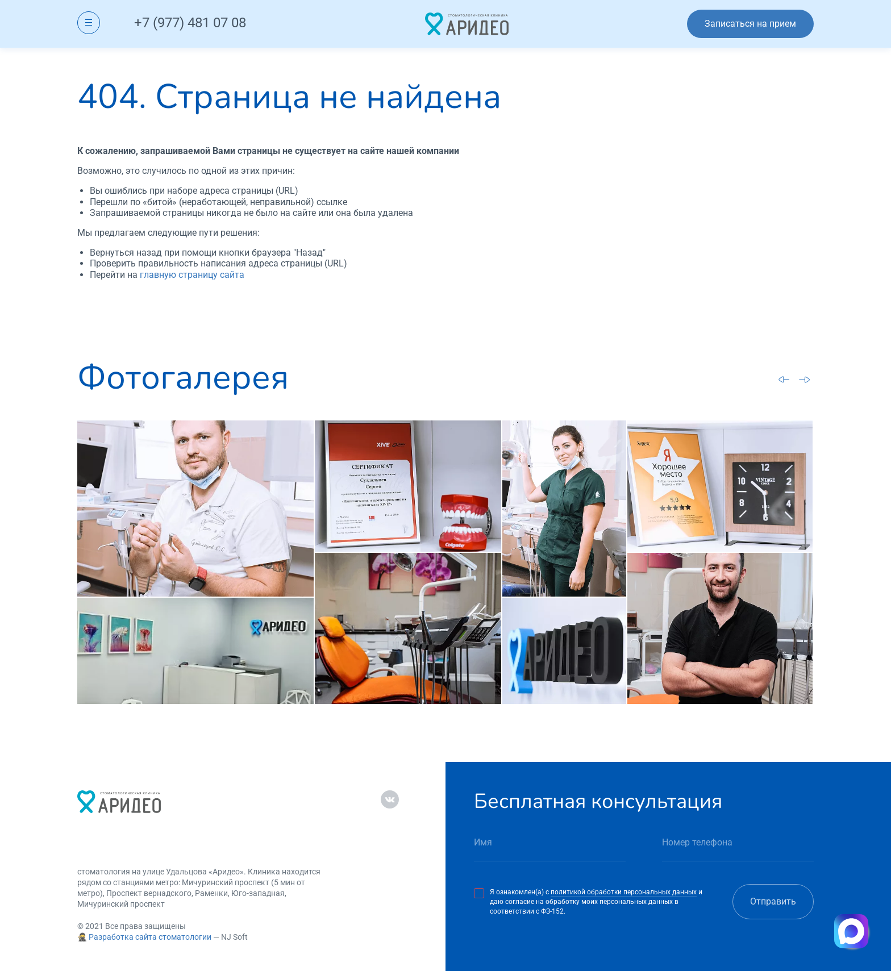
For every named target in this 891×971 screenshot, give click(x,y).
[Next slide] (805, 379)
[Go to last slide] (784, 379)
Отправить (773, 901)
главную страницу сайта (192, 274)
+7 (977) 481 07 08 (190, 23)
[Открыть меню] (88, 22)
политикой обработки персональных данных (624, 892)
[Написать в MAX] (851, 931)
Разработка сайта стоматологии (150, 936)
